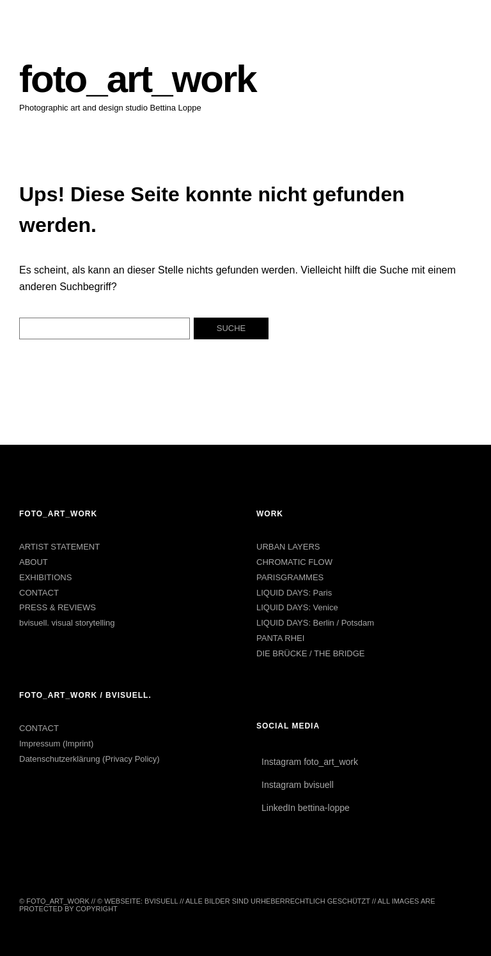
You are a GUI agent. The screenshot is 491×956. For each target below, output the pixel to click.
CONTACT (39, 593)
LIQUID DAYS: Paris (294, 593)
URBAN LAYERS (288, 546)
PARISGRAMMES (289, 577)
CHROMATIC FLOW (294, 562)
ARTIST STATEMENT (59, 546)
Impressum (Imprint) (56, 743)
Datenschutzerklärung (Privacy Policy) (89, 759)
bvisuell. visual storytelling (67, 623)
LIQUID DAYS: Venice (297, 607)
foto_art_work (137, 79)
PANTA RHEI (280, 638)
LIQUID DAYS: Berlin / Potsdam (315, 623)
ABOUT (33, 562)
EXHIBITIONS (45, 577)
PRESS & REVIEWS (57, 607)
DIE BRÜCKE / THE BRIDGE (310, 653)
